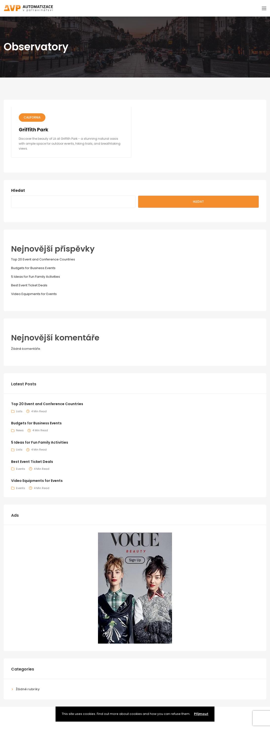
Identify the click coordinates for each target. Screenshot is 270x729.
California (32, 117)
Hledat (18, 190)
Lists (19, 411)
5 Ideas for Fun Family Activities (35, 276)
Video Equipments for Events (34, 294)
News (20, 430)
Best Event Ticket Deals (29, 285)
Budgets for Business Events (33, 268)
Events (20, 469)
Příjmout (201, 714)
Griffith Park (33, 129)
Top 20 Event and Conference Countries (43, 259)
